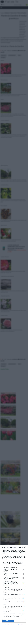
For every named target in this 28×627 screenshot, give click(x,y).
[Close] (26, 547)
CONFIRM (8, 620)
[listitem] (14, 567)
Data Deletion (7, 624)
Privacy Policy (20, 624)
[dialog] (14, 586)
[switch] (23, 569)
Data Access (14, 624)
